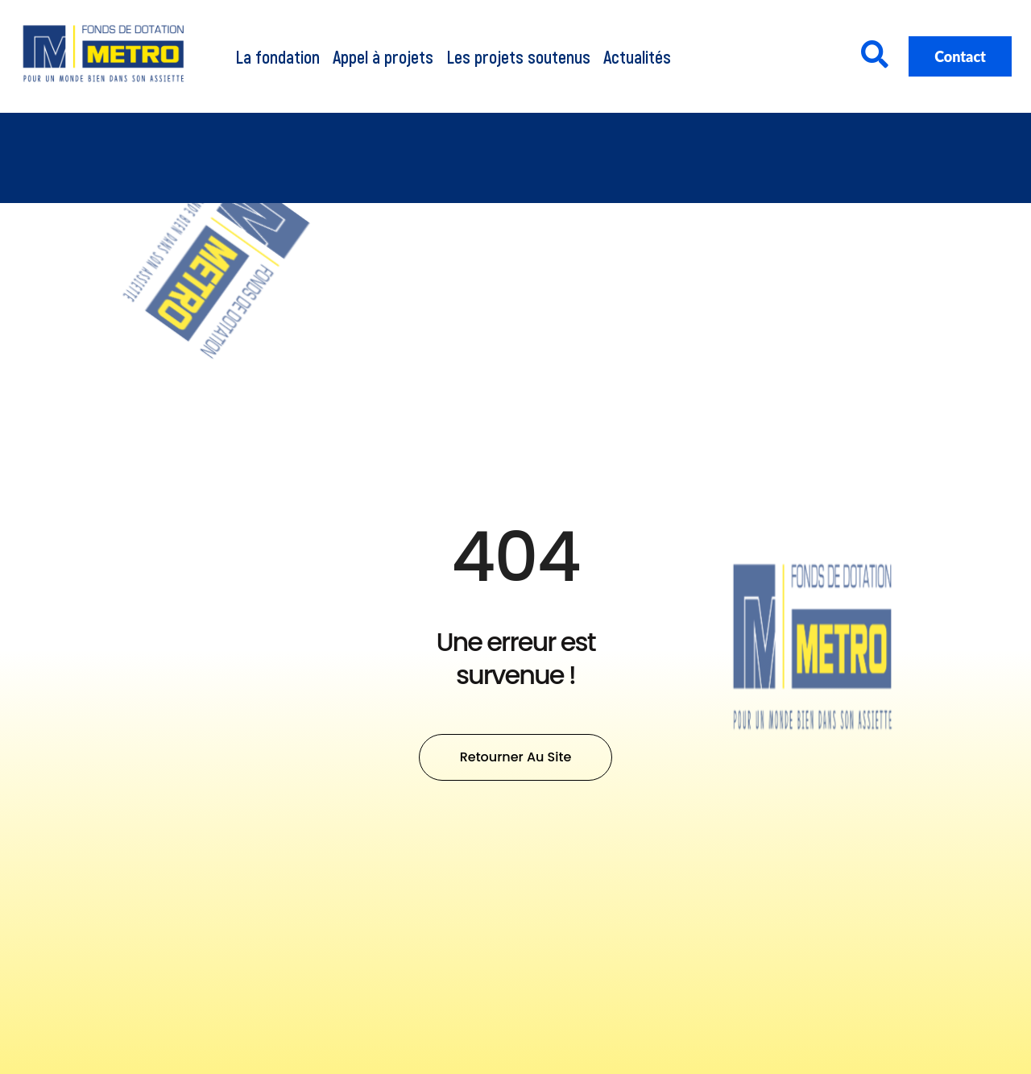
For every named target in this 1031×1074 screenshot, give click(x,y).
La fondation (277, 56)
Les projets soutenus (518, 56)
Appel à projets (383, 56)
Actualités (637, 56)
